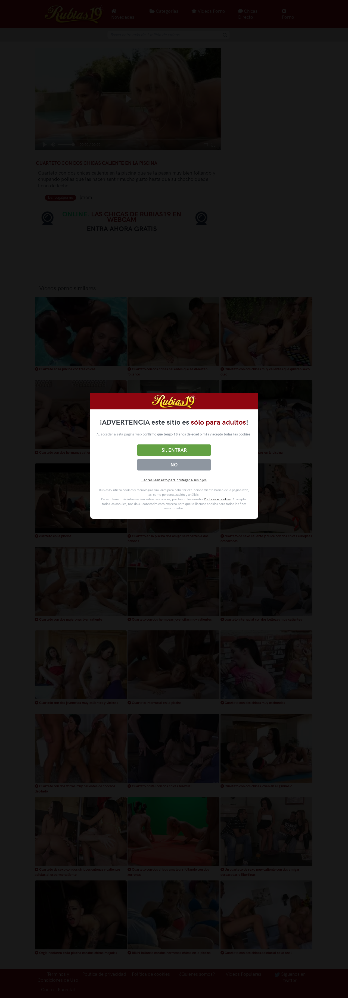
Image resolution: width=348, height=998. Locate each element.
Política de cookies (217, 499)
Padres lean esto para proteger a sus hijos (174, 480)
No (174, 465)
